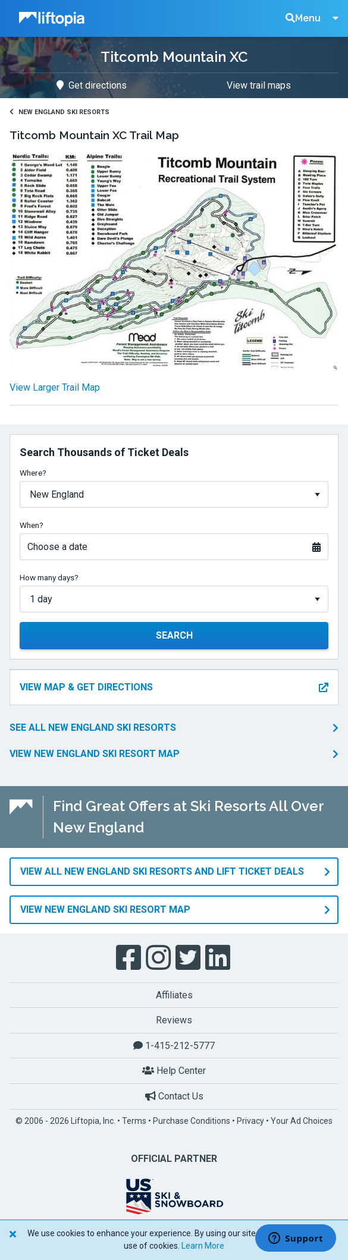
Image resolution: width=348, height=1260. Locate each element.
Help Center (174, 1070)
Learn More (202, 1245)
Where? (33, 472)
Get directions (92, 85)
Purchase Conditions (191, 1121)
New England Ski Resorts (59, 112)
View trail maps (259, 85)
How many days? (49, 577)
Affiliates (174, 995)
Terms (134, 1121)
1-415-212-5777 (174, 1045)
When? (31, 525)
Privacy (250, 1121)
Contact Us (174, 1096)
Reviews (174, 1020)
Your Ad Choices (302, 1121)
